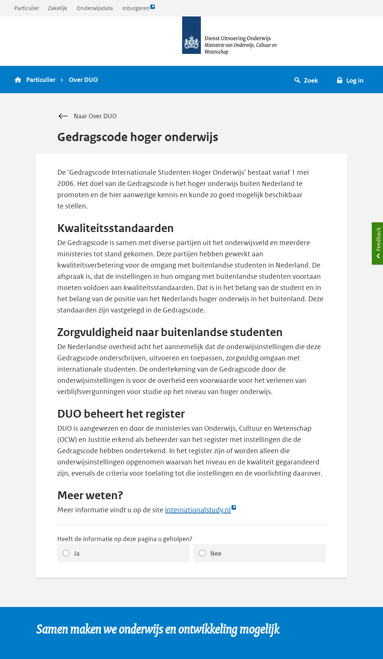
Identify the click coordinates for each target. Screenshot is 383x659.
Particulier (26, 8)
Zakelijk (57, 8)
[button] (307, 79)
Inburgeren (139, 9)
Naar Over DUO (87, 116)
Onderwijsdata (95, 8)
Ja (77, 553)
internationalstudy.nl (201, 510)
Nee (215, 553)
